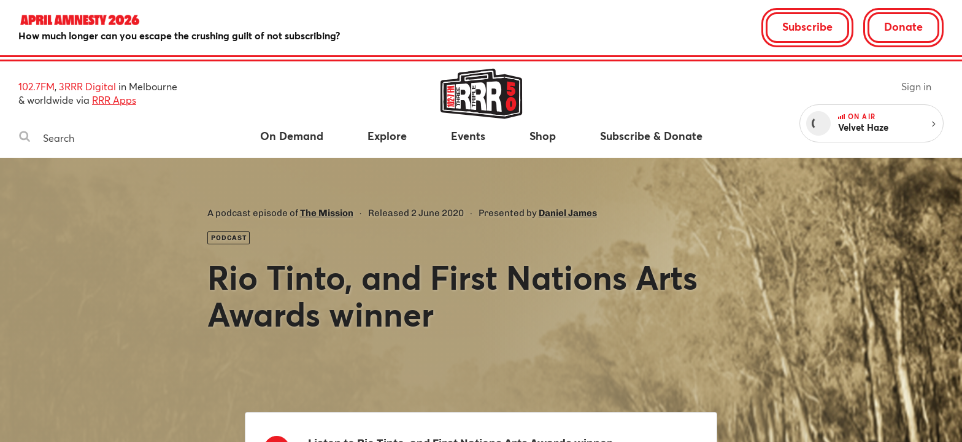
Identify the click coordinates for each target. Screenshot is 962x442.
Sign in (916, 86)
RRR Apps (114, 99)
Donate (903, 26)
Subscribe (807, 26)
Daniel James (568, 213)
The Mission (326, 213)
